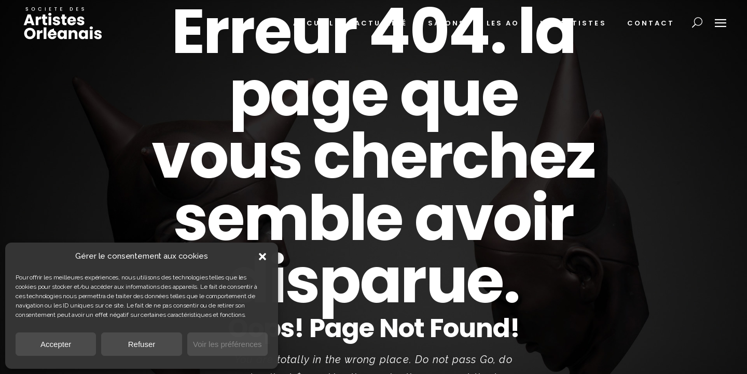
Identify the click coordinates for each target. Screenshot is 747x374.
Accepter (55, 344)
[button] (262, 256)
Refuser (142, 344)
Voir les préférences (227, 344)
